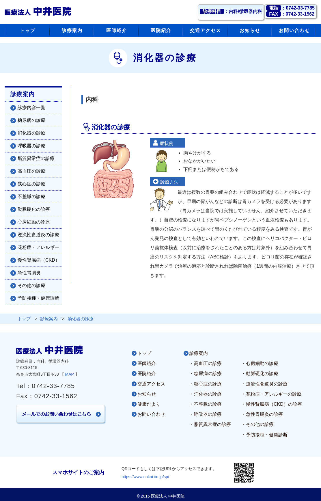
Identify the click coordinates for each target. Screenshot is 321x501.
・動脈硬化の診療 (259, 373)
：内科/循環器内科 (231, 11)
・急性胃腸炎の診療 (262, 414)
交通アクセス (151, 383)
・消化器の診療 (205, 394)
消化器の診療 (31, 133)
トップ (144, 353)
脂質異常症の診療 (36, 158)
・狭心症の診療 (205, 383)
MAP (69, 374)
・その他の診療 (257, 424)
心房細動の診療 (34, 221)
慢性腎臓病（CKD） (39, 260)
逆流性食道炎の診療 (38, 234)
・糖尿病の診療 (205, 373)
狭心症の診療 (31, 183)
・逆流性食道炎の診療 (264, 383)
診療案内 (198, 353)
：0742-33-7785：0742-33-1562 (290, 11)
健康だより (148, 404)
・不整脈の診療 (205, 404)
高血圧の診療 (31, 171)
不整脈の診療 (31, 196)
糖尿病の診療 (31, 120)
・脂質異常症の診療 (210, 424)
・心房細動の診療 (259, 363)
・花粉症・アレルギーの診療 (271, 394)
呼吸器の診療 (31, 145)
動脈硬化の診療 (34, 209)
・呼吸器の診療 (205, 414)
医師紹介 (146, 363)
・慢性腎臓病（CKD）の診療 (271, 404)
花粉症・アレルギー (38, 247)
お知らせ (146, 394)
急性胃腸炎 (29, 272)
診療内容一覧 (31, 107)
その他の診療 (31, 285)
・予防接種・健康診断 (264, 434)
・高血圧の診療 (205, 363)
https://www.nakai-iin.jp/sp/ (145, 476)
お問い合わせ (151, 414)
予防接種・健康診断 (38, 298)
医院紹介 (146, 373)
